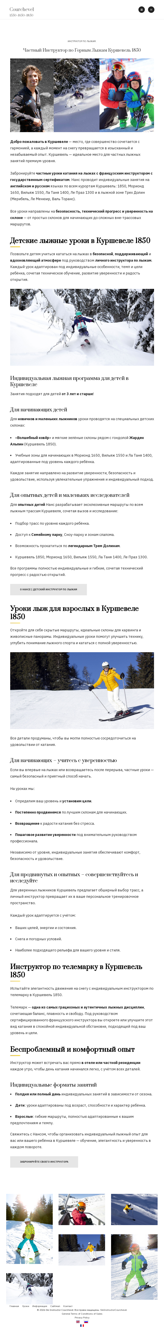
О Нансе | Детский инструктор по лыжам (48, 589)
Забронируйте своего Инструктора (44, 1161)
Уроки (25, 1306)
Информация (39, 1306)
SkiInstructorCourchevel (113, 1309)
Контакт (68, 1306)
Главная (14, 1306)
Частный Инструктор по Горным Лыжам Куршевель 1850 (82, 50)
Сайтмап (55, 1306)
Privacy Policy (82, 1317)
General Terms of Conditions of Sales (82, 1313)
